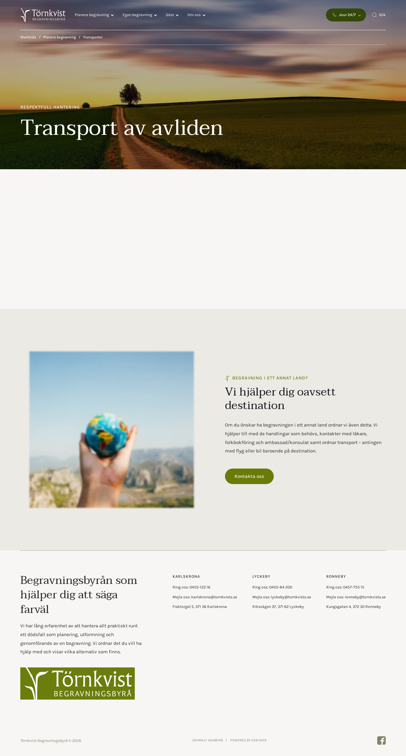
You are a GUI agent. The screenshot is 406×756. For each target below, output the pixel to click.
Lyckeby (261, 576)
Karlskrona (186, 576)
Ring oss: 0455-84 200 (272, 587)
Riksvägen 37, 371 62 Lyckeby (278, 607)
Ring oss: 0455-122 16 (191, 587)
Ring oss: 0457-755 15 (345, 587)
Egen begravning (137, 14)
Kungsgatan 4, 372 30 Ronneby (353, 607)
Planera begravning (92, 14)
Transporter (93, 37)
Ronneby (336, 576)
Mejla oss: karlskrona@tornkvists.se (205, 597)
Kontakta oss (249, 476)
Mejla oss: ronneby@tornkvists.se (356, 597)
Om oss (194, 14)
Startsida (28, 37)
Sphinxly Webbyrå (207, 740)
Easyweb (258, 740)
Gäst (170, 14)
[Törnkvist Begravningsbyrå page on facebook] (381, 740)
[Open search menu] (379, 15)
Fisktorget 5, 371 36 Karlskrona (200, 607)
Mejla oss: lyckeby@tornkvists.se (281, 597)
